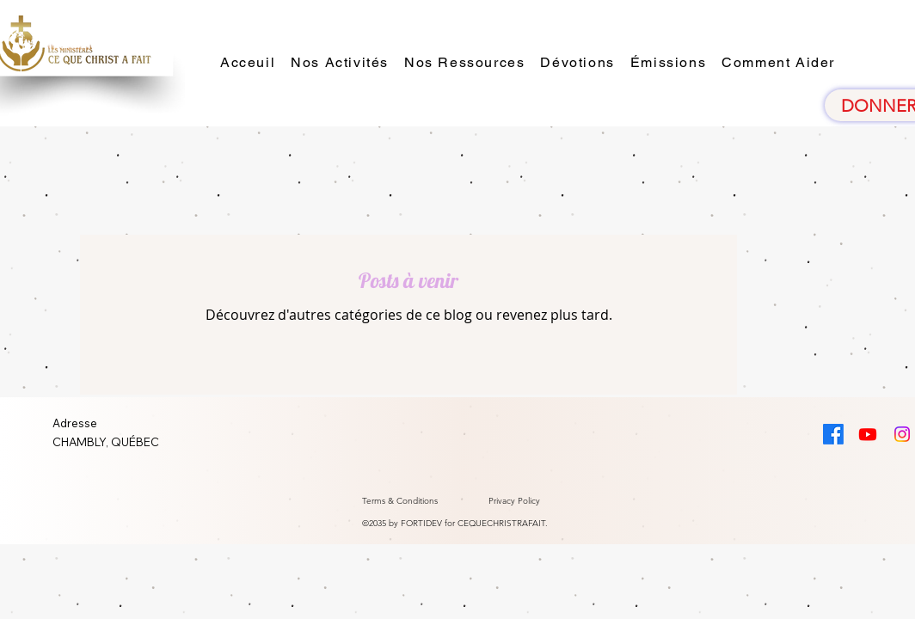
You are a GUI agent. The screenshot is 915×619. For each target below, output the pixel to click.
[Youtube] (867, 434)
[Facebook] (833, 434)
